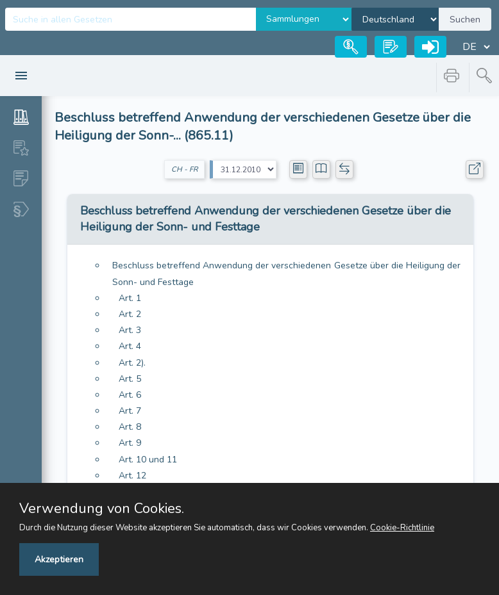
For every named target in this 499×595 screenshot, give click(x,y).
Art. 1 (130, 298)
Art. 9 (130, 443)
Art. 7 (130, 411)
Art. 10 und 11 (148, 459)
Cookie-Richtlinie (402, 528)
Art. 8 (130, 427)
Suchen (465, 19)
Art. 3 (130, 330)
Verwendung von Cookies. (101, 508)
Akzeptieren (59, 559)
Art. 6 (130, 395)
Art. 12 (132, 475)
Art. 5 (130, 379)
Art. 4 (130, 346)
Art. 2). (132, 363)
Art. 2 (130, 314)
